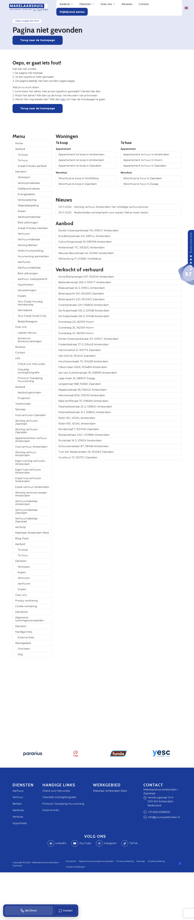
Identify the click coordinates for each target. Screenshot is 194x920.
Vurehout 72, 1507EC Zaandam (77, 457)
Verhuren (24, 233)
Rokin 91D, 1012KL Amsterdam (77, 423)
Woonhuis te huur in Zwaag (140, 184)
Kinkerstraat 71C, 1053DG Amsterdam (81, 247)
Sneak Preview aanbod (32, 166)
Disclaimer (21, 611)
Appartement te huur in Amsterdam (146, 154)
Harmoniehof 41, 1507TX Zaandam (79, 350)
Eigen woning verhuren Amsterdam (30, 462)
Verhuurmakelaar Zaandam (26, 511)
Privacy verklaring (26, 600)
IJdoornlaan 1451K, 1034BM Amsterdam (82, 367)
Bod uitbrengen (28, 222)
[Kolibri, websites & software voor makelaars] (179, 863)
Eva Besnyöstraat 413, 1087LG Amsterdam (84, 236)
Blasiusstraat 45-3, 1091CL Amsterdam (81, 287)
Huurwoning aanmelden (33, 256)
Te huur (23, 160)
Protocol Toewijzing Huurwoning (30, 380)
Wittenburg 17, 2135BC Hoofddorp (79, 258)
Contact (20, 352)
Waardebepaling (28, 205)
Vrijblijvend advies (29, 188)
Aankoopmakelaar (29, 216)
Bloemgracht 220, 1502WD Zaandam (81, 299)
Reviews (20, 346)
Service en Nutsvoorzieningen (30, 340)
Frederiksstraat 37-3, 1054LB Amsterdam (83, 344)
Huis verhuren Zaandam (30, 415)
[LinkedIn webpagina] (57, 843)
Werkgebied (23, 643)
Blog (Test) (22, 538)
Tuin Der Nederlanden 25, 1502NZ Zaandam (86, 451)
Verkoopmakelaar (29, 183)
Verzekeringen (27, 290)
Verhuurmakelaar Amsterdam (26, 503)
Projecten (24, 398)
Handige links (23, 631)
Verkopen (24, 177)
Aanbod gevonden (29, 392)
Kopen (22, 211)
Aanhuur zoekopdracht (32, 279)
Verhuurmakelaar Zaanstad (26, 520)
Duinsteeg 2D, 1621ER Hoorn (76, 321)
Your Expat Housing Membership (30, 303)
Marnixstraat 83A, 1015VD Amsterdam (81, 395)
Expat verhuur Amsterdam (32, 487)
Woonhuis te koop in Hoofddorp (78, 178)
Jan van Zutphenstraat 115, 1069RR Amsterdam (87, 372)
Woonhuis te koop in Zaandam (77, 184)
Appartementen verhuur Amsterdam (31, 440)
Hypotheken (26, 284)
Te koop (23, 154)
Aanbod (20, 149)
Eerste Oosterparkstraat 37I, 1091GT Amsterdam (88, 338)
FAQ (20, 654)
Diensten (20, 171)
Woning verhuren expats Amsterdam (31, 494)
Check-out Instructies (31, 364)
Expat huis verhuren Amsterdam (28, 480)
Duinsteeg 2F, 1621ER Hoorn (75, 333)
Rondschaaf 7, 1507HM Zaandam (78, 429)
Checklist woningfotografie (28, 371)
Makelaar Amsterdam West (32, 532)
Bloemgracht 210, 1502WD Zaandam (81, 293)
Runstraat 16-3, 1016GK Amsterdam (80, 440)
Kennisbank (25, 310)
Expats (22, 295)
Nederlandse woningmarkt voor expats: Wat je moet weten (103, 212)
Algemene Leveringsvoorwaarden (29, 619)
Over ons (20, 327)
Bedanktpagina (27, 321)
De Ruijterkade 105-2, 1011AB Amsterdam (83, 310)
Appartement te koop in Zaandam (79, 165)
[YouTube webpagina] (81, 843)
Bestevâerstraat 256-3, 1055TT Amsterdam (84, 282)
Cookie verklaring (26, 606)
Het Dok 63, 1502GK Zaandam (77, 355)
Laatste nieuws (27, 332)
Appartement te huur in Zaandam (144, 165)
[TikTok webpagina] (130, 843)
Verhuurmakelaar (29, 239)
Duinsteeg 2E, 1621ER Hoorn (76, 327)
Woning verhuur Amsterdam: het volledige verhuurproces (103, 206)
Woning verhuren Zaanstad (26, 422)
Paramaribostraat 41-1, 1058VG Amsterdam (84, 412)
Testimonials (23, 403)
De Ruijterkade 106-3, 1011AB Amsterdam (83, 316)
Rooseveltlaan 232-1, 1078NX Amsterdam (84, 434)
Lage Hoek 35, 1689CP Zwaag (76, 378)
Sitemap (20, 409)
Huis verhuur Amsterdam (31, 446)
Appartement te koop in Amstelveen (81, 154)
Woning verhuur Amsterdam (25, 454)
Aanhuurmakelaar (29, 267)
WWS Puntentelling (31, 250)
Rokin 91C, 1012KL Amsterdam (76, 418)
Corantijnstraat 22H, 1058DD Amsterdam (83, 304)
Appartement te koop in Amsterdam (81, 160)
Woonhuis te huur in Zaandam (142, 178)
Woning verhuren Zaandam (26, 431)
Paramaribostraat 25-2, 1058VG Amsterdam (85, 406)
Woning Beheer (28, 245)
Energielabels (26, 194)
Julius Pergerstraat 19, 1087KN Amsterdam (85, 241)
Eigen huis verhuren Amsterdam (28, 471)
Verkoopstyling (27, 199)
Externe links (26, 637)
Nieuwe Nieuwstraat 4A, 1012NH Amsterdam (86, 253)
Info (17, 358)
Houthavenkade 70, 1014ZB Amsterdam (83, 361)
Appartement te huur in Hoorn (142, 160)
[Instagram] (106, 843)
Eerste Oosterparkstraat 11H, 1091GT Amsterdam (88, 230)
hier (63, 99)
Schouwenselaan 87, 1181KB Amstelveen (83, 446)
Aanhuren (24, 262)
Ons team (24, 648)
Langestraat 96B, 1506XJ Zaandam (79, 383)
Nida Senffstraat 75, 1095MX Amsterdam (83, 401)
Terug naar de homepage (37, 40)
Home (19, 143)
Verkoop (20, 527)
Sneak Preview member (33, 228)
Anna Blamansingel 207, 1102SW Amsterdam (86, 276)
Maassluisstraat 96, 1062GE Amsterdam (82, 389)
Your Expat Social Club (32, 315)
